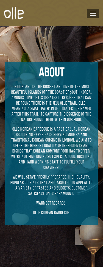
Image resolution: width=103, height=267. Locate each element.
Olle (63, 103)
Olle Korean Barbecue (30, 129)
